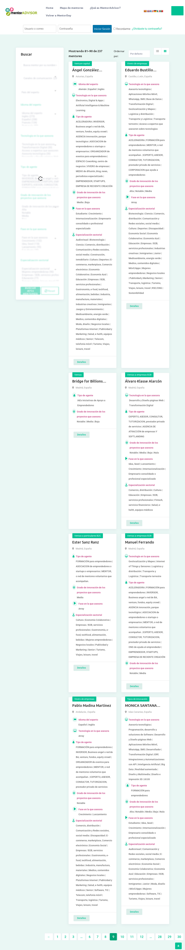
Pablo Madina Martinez (91, 705)
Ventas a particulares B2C (87, 535)
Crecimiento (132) (39, 240)
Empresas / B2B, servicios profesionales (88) (39, 275)
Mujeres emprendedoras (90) (39, 271)
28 (160, 937)
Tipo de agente (29, 166)
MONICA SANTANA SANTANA (141, 705)
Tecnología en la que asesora (37, 135)
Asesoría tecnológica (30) (39, 153)
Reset (50, 291)
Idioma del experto (31, 104)
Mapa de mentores (71, 7)
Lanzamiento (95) (39, 247)
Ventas (78, 374)
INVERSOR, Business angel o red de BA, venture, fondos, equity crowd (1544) (39, 178)
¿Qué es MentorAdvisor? (105, 7)
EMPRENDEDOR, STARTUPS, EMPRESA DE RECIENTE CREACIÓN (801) (39, 181)
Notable (39, 212)
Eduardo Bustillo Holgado (139, 70)
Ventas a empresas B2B (139, 374)
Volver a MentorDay (58, 15)
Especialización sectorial (34, 260)
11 (132, 937)
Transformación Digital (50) (39, 147)
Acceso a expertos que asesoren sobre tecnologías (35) (39, 150)
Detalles (81, 362)
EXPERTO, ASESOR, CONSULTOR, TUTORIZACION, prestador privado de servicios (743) (39, 184)
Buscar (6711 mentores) (30, 291)
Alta (39, 209)
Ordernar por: (119, 53)
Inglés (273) (39, 116)
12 (141, 937)
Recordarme (121, 28)
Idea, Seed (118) (39, 244)
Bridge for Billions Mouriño (87, 381)
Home (49, 7)
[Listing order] (139, 53)
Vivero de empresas (137, 63)
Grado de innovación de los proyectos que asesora (36, 197)
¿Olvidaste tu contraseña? (147, 28)
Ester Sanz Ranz (85, 542)
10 (122, 937)
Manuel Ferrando (139, 542)
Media (39, 216)
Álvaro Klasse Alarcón (143, 381)
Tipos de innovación (137, 699)
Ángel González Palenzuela (85, 70)
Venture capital (82, 63)
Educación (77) (39, 278)
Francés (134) (39, 122)
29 (169, 937)
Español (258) (39, 119)
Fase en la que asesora (33, 229)
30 (179, 937)
